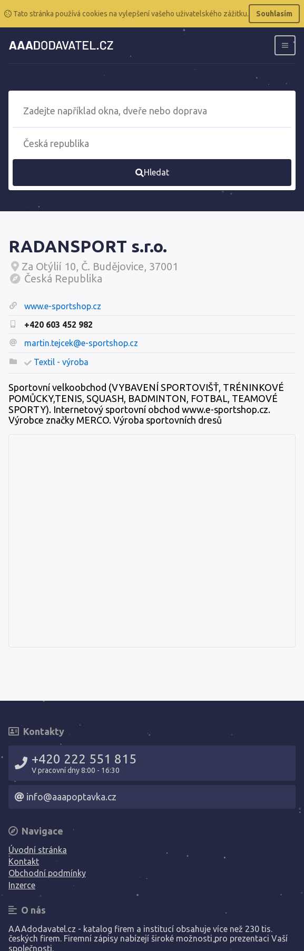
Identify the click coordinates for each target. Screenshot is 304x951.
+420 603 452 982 (58, 324)
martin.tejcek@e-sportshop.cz (81, 343)
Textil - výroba (61, 362)
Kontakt (23, 861)
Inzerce (21, 885)
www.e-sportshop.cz (62, 306)
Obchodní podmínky (47, 873)
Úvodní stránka (37, 850)
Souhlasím (274, 13)
